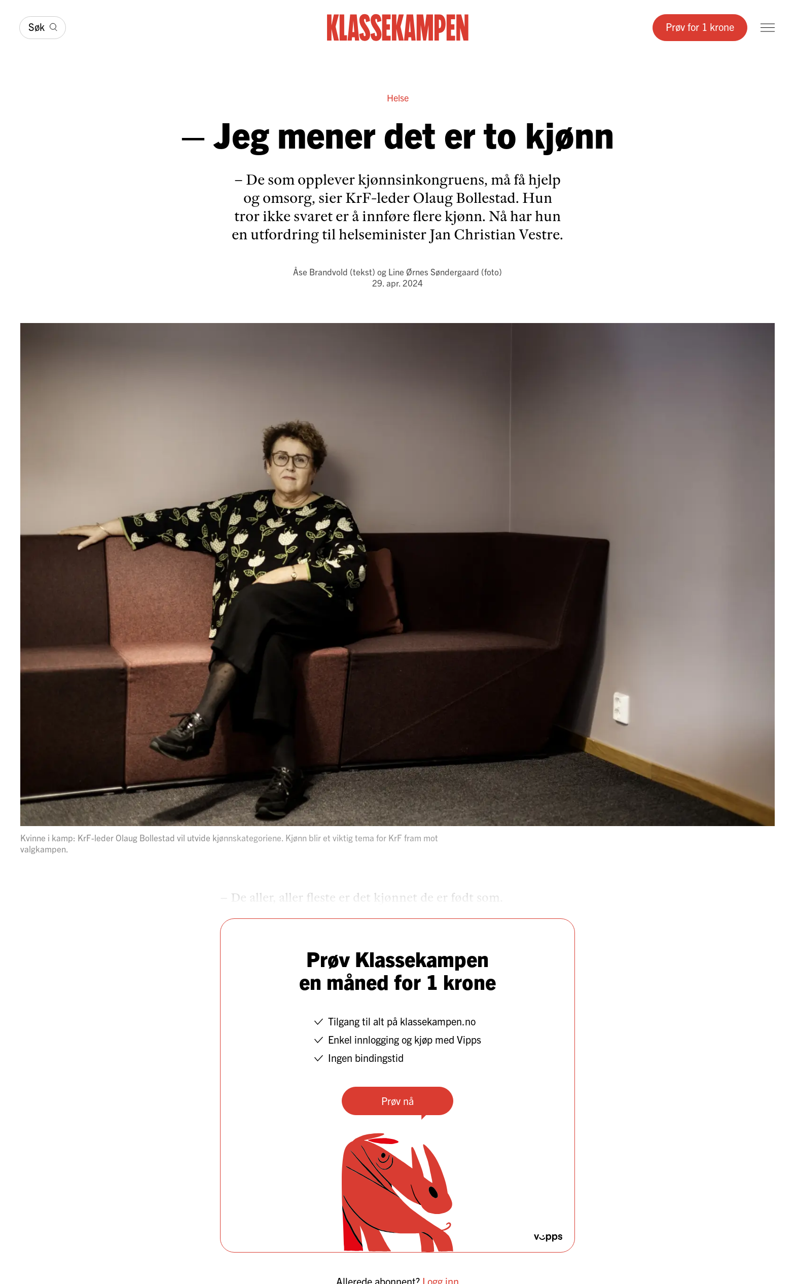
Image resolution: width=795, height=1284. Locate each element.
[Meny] (768, 27)
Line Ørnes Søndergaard (433, 271)
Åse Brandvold (320, 271)
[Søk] (42, 27)
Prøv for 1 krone (700, 26)
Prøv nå (397, 1100)
